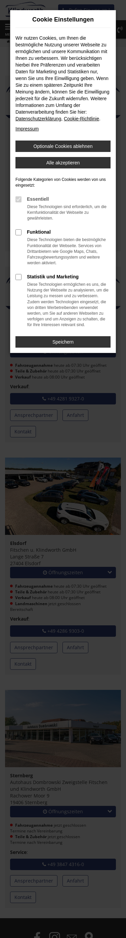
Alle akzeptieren (63, 162)
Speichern (63, 342)
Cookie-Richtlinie (81, 118)
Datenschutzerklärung (38, 118)
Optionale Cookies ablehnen (63, 146)
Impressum (27, 128)
